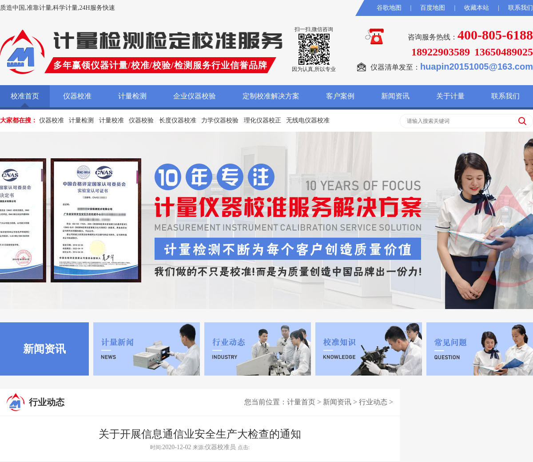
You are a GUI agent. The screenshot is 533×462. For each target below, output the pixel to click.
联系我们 (520, 7)
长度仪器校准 (177, 120)
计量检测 (132, 96)
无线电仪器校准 (308, 120)
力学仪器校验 (220, 120)
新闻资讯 (395, 96)
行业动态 (373, 402)
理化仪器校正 (262, 120)
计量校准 (111, 120)
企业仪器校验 (194, 96)
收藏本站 (476, 7)
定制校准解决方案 (271, 96)
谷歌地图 (389, 7)
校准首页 (25, 96)
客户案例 (340, 96)
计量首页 (301, 402)
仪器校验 (141, 120)
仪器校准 (77, 96)
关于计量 (450, 96)
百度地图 (432, 7)
